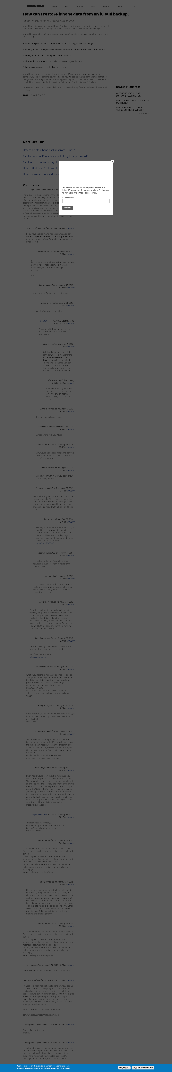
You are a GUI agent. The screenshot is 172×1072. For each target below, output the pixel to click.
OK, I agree (124, 1068)
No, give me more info (143, 1068)
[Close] (112, 161)
